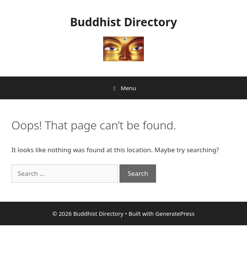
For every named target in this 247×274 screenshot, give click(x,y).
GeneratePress (174, 213)
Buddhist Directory (123, 22)
